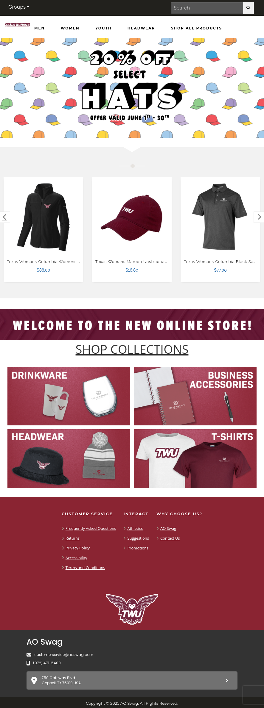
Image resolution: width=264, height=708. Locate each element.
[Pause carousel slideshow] (155, 129)
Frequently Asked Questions (91, 528)
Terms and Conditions (85, 567)
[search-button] (248, 8)
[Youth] (103, 28)
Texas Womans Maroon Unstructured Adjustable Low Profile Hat (160, 261)
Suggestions (138, 538)
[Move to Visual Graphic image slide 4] (146, 129)
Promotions (137, 548)
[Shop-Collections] (132, 349)
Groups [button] (17, 7)
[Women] (70, 28)
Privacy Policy (78, 548)
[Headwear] (141, 28)
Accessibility (76, 557)
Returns (73, 538)
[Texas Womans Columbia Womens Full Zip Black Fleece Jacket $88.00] (43, 217)
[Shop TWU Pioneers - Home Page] (17, 26)
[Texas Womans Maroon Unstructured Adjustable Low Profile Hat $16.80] (132, 217)
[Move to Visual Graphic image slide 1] (112, 129)
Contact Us (170, 538)
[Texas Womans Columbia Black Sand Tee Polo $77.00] (220, 217)
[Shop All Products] (196, 28)
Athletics (135, 528)
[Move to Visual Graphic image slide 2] (123, 129)
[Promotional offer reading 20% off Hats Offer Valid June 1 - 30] (132, 88)
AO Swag (168, 528)
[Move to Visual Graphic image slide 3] (134, 129)
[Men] (39, 28)
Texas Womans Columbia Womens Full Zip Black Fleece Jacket (71, 261)
